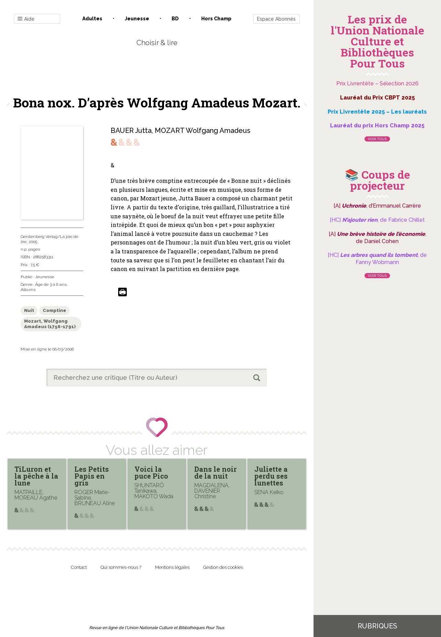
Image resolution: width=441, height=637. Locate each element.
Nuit (29, 310)
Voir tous (377, 139)
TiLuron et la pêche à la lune (36, 475)
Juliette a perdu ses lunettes (271, 475)
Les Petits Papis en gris (91, 475)
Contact (79, 567)
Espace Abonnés (276, 19)
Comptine (54, 310)
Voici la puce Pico (151, 472)
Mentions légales (172, 567)
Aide (26, 19)
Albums (28, 289)
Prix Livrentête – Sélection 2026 (377, 83)
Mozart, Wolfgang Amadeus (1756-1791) (50, 323)
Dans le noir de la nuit (215, 472)
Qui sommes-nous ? (121, 567)
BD (175, 18)
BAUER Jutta (131, 130)
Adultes (92, 18)
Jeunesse (137, 18)
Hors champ (216, 18)
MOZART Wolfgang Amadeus (202, 130)
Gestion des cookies (223, 567)
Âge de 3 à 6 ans (50, 284)
